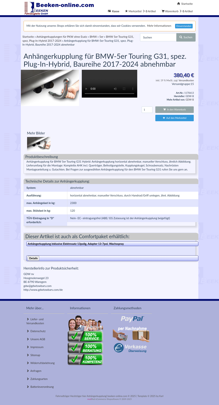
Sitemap (33, 355)
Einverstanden (183, 26)
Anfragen (34, 370)
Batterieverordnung (40, 386)
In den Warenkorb (174, 109)
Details (33, 258)
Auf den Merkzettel (174, 117)
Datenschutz (36, 331)
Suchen (185, 37)
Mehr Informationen (159, 25)
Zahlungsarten (37, 378)
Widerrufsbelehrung (40, 363)
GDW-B (190, 99)
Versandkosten (186, 80)
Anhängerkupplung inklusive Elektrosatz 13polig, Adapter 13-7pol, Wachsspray (76, 243)
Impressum (35, 347)
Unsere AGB (35, 339)
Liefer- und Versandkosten (35, 321)
